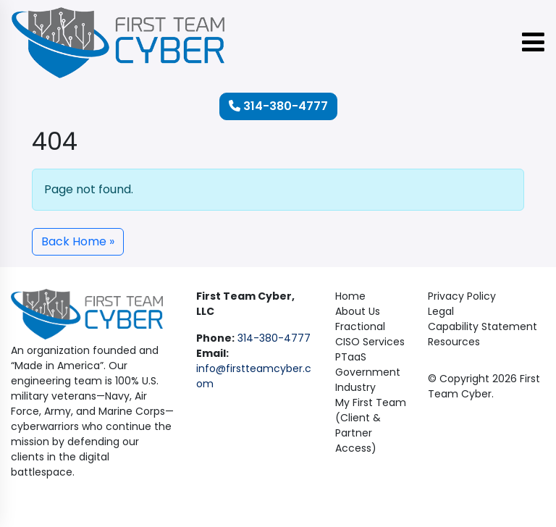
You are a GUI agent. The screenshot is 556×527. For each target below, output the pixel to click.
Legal (441, 311)
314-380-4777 (278, 106)
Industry (355, 387)
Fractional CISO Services (370, 334)
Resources (454, 341)
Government (367, 372)
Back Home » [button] (77, 241)
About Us (357, 311)
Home (350, 296)
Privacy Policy (462, 296)
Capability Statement (482, 326)
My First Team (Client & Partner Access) (370, 425)
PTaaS (350, 357)
